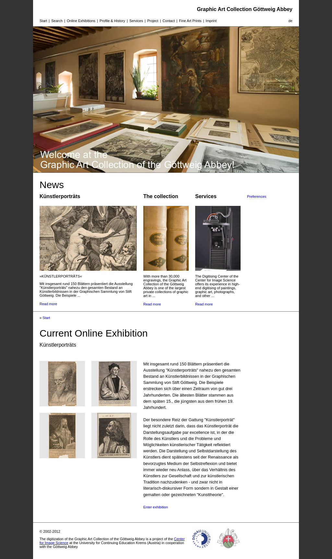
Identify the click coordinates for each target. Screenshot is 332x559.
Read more (48, 304)
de (290, 21)
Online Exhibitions (81, 21)
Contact (168, 21)
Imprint (211, 21)
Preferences (256, 196)
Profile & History (112, 21)
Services (136, 21)
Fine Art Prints (190, 21)
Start (43, 21)
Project (152, 21)
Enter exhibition (155, 507)
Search (57, 21)
